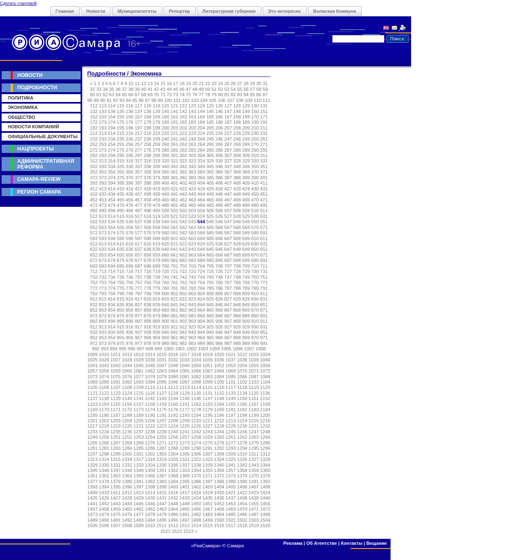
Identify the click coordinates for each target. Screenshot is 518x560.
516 (130, 216)
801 (174, 293)
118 (147, 105)
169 (246, 116)
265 (210, 144)
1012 (127, 354)
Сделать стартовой (18, 3)
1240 (173, 431)
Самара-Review (38, 179)
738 (147, 277)
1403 (208, 486)
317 (139, 160)
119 (156, 105)
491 (264, 205)
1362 (104, 475)
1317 (139, 459)
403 (192, 182)
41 (150, 89)
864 (201, 310)
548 (237, 221)
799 (156, 293)
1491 (116, 520)
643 (192, 249)
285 (210, 150)
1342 (242, 465)
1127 (162, 393)
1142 (150, 398)
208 (237, 127)
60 (92, 94)
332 (94, 166)
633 (103, 249)
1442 (104, 503)
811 (264, 293)
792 (94, 293)
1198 (242, 415)
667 (228, 254)
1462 (150, 509)
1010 (104, 354)
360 (165, 171)
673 (103, 260)
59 (265, 89)
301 (174, 155)
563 (192, 227)
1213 (231, 420)
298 (147, 155)
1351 (162, 470)
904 (201, 321)
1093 (139, 382)
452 (94, 199)
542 (183, 221)
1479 (162, 514)
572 (94, 232)
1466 (196, 509)
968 (237, 337)
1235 (116, 431)
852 (94, 310)
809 (246, 293)
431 (264, 188)
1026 (104, 359)
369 (246, 171)
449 (246, 194)
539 (156, 221)
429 (246, 188)
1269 (139, 442)
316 (130, 160)
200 (165, 127)
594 (112, 238)
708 (237, 266)
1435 (208, 497)
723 (192, 271)
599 (156, 238)
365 (210, 171)
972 (94, 343)
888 (237, 315)
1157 (139, 404)
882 (183, 315)
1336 (173, 465)
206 (219, 127)
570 (255, 227)
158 (147, 116)
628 (237, 243)
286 (219, 150)
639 (156, 249)
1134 (242, 393)
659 (156, 254)
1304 (173, 453)
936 (130, 332)
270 (255, 144)
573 (103, 232)
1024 (265, 354)
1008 (261, 348)
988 (237, 343)
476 (130, 205)
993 (105, 348)
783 (192, 288)
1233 (93, 431)
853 (103, 310)
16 (168, 83)
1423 (254, 492)
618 (147, 243)
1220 (127, 425)
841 (174, 304)
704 (201, 266)
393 (103, 182)
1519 (254, 525)
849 (246, 304)
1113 (185, 387)
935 (121, 332)
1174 (150, 409)
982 (183, 343)
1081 (185, 376)
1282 (104, 448)
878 (147, 315)
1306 (196, 453)
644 (201, 249)
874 (112, 315)
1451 (208, 503)
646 (219, 249)
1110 (150, 387)
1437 (231, 497)
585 (210, 232)
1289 (185, 448)
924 (201, 326)
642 (183, 249)
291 (264, 150)
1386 (196, 481)
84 (245, 94)
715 (121, 271)
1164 (219, 404)
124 (201, 105)
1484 (219, 514)
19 (188, 83)
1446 (150, 503)
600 (165, 238)
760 (165, 282)
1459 (116, 509)
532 (94, 221)
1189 (139, 415)
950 (255, 332)
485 (210, 205)
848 (237, 304)
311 (264, 155)
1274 (196, 442)
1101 (231, 382)
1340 (219, 465)
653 (103, 254)
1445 (139, 503)
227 (228, 133)
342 (183, 166)
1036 (219, 359)
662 (183, 254)
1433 (185, 497)
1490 (104, 520)
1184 (265, 409)
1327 (254, 459)
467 (228, 199)
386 (219, 177)
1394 (104, 486)
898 (147, 321)
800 (165, 293)
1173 (139, 409)
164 (201, 116)
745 (210, 277)
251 (264, 139)
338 (147, 166)
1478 (150, 514)
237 (139, 139)
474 (112, 205)
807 (228, 293)
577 (139, 232)
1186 (104, 415)
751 (264, 277)
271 (264, 144)
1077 (139, 376)
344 (201, 166)
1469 (231, 509)
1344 (265, 465)
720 (165, 271)
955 (121, 337)
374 (112, 177)
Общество (21, 117)
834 (112, 304)
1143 (162, 398)
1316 (127, 459)
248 (237, 139)
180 (165, 122)
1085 (231, 376)
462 (183, 199)
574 (112, 232)
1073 (93, 376)
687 (228, 260)
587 (228, 232)
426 (219, 188)
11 (137, 83)
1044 (127, 365)
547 (228, 221)
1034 (196, 359)
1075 (116, 376)
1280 (265, 442)
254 (112, 144)
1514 (196, 525)
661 (174, 254)
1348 (127, 470)
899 (156, 321)
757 (139, 282)
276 (130, 150)
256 (130, 144)
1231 (254, 425)
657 (139, 254)
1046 (150, 365)
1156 (127, 404)
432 (94, 194)
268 (237, 144)
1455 (254, 503)
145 (210, 111)
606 (219, 238)
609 (246, 238)
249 (246, 139)
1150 (242, 398)
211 (264, 127)
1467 (208, 509)
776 (130, 288)
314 (112, 160)
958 (147, 337)
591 (264, 232)
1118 (242, 387)
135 (121, 111)
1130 (196, 393)
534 (112, 221)
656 (130, 254)
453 (103, 199)
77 (201, 94)
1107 (116, 387)
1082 (196, 376)
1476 (127, 514)
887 (228, 315)
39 (137, 89)
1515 (208, 525)
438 (147, 194)
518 (147, 216)
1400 (173, 486)
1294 (242, 448)
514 (112, 216)
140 (165, 111)
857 (139, 310)
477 (139, 205)
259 (156, 144)
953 (103, 337)
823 (192, 298)
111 (267, 100)
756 (130, 282)
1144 (173, 398)
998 (149, 348)
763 (192, 282)
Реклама (293, 543)
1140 (127, 398)
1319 (162, 459)
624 (201, 243)
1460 (127, 509)
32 (92, 89)
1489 (93, 520)
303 (192, 155)
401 (174, 182)
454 (112, 199)
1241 (185, 431)
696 (130, 266)
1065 (185, 370)
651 (264, 249)
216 (130, 133)
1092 (127, 382)
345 (210, 166)
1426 (104, 497)
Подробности (37, 87)
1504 (265, 520)
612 (94, 243)
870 (255, 310)
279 (156, 150)
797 (139, 293)
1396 (127, 486)
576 (130, 232)
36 (118, 89)
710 (255, 266)
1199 (254, 415)
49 (201, 89)
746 (219, 277)
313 (103, 160)
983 (192, 343)
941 (174, 332)
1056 (265, 365)
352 (94, 171)
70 (156, 94)
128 (237, 105)
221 (174, 133)
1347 (116, 470)
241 (174, 139)
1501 (231, 520)
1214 (242, 420)
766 (219, 282)
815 (121, 298)
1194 (196, 415)
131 (264, 105)
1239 (162, 431)
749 (246, 277)
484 (201, 205)
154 (112, 116)
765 (210, 282)
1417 (185, 492)
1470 (242, 509)
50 (207, 89)
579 (156, 232)
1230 (242, 425)
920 (165, 326)
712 (94, 271)
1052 (219, 365)
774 (112, 288)
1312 (265, 453)
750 (255, 277)
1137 (93, 398)
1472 (265, 509)
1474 (104, 514)
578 (147, 232)
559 (156, 227)
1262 (242, 437)
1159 (162, 404)
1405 (231, 486)
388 (237, 177)
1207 (162, 420)
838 (147, 304)
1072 (265, 370)
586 (219, 232)
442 (183, 194)
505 (210, 210)
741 (174, 277)
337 (139, 166)
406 (219, 182)
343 (192, 166)
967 (228, 337)
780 (165, 288)
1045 (139, 365)
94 (128, 100)
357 (139, 171)
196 (130, 127)
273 (103, 150)
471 (264, 199)
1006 (238, 348)
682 (183, 260)
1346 (104, 470)
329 (246, 160)
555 (121, 227)
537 (139, 221)
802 (183, 293)
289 (246, 150)
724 (201, 271)
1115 (208, 387)
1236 (127, 431)
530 (255, 216)
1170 (104, 409)
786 (219, 288)
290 (255, 150)
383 (192, 177)
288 (237, 150)
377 (139, 177)
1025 (93, 359)
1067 (208, 370)
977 (139, 343)
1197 (231, 415)
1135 (254, 393)
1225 (185, 425)
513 (103, 216)
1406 (242, 486)
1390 (242, 481)
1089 (93, 382)
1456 (265, 503)
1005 (226, 348)
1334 (150, 465)
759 (156, 282)
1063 (162, 370)
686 (219, 260)
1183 (254, 409)
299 (156, 155)
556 (130, 227)
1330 (104, 465)
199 (156, 127)
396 (130, 182)
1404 (219, 486)
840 (165, 304)
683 (192, 260)
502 (183, 210)
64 (118, 94)
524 (201, 216)
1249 (93, 437)
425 (210, 188)
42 (156, 89)
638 (147, 249)
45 (175, 89)
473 (103, 205)
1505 (93, 525)
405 (210, 182)
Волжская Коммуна (334, 11)
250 (255, 139)
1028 (127, 359)
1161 (185, 404)
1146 (196, 398)
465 (210, 199)
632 (94, 249)
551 (264, 221)
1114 (196, 387)
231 (264, 133)
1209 (185, 420)
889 (246, 315)
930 (255, 326)
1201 (93, 420)
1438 (242, 497)
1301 (139, 453)
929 (246, 326)
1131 (208, 393)
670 (255, 254)
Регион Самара (39, 192)
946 (219, 332)
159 (156, 116)
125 (210, 105)
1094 (150, 382)
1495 (162, 520)
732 (94, 277)
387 (228, 177)
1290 (196, 448)
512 (94, 216)
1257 (185, 437)
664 (201, 254)
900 (165, 321)
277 (139, 150)
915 (121, 326)
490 (255, 205)
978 (147, 343)
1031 (162, 359)
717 (139, 271)
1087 (254, 376)
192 (94, 127)
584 (201, 232)
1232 (265, 425)
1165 (231, 404)
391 (264, 177)
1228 (219, 425)
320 (165, 160)
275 (121, 150)
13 (150, 83)
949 (246, 332)
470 (255, 199)
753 (103, 282)
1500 (219, 520)
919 (156, 326)
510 (255, 210)
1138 (104, 398)
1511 (162, 525)
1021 (231, 354)
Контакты (352, 543)
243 (192, 139)
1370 (196, 475)
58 (258, 89)
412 (94, 188)
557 (139, 227)
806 (219, 293)
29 (252, 83)
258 (147, 144)
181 (174, 122)
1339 (208, 465)
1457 (93, 509)
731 (264, 271)
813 (103, 298)
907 (228, 321)
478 (147, 205)
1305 (185, 453)
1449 (185, 503)
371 (264, 171)
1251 (116, 437)
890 (255, 315)
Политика (20, 97)
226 (219, 133)
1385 (185, 481)
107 (231, 100)
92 (115, 100)
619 (156, 243)
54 (233, 89)
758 (147, 282)
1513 (185, 525)
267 (228, 144)
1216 (265, 420)
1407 (254, 486)
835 (121, 304)
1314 (104, 459)
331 (264, 160)
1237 (139, 431)
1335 (162, 465)
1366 (150, 475)
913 (103, 326)
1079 (162, 376)
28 (245, 83)
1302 (150, 453)
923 (192, 326)
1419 (208, 492)
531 (264, 216)
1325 (231, 459)
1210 (196, 420)
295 (121, 155)
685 (210, 260)
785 (210, 288)
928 (237, 326)
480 (165, 205)
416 (130, 188)
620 (165, 243)
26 (233, 83)
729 (246, 271)
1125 (139, 393)
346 (219, 166)
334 (112, 166)
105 (213, 100)
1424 (265, 492)
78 (207, 94)
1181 (231, 409)
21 (201, 83)
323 (192, 160)
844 (201, 304)
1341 (231, 465)
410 (255, 182)
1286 (150, 448)
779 (156, 288)
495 (121, 210)
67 (137, 94)
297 (139, 155)
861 (174, 310)
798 (147, 293)
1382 (150, 481)
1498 (196, 520)
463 (192, 199)
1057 (93, 370)
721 (174, 271)
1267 (116, 442)
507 (228, 210)
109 (248, 100)
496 (130, 210)
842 (183, 304)
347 (228, 166)
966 (219, 337)
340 (165, 166)
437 (139, 194)
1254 (150, 437)
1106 (104, 387)
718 (147, 271)
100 (168, 100)
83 (239, 94)
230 (255, 133)
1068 (219, 370)
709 (246, 266)
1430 (150, 497)
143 (192, 111)
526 (219, 216)
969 (246, 337)
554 (112, 227)
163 (192, 116)
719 (156, 271)
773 (103, 288)
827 (228, 298)
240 (165, 139)
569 (246, 227)
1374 (242, 475)
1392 (265, 481)
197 (139, 127)
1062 (150, 370)
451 (264, 194)
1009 (93, 354)
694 (112, 266)
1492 (127, 520)
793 (103, 293)
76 (194, 94)
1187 (116, 415)
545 (210, 221)
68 (143, 94)
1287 (162, 448)
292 (94, 155)
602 (183, 238)
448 (237, 194)
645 (210, 249)
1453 (231, 503)
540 (165, 221)
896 (130, 321)
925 (210, 326)
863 (192, 310)
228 (237, 133)
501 (174, 210)
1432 (173, 497)
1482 (196, 514)
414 (112, 188)
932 (94, 332)
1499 (208, 520)
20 (194, 83)
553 (103, 227)
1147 (208, 398)
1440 (265, 497)
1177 (185, 409)
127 (228, 105)
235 (121, 139)
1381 (139, 481)
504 (201, 210)
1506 (104, 525)
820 (165, 298)
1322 (196, 459)
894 (112, 321)
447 (228, 194)
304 (201, 155)
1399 (162, 486)
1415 (162, 492)
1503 (254, 520)
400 (165, 182)
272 (94, 150)
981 (174, 343)
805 (210, 293)
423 (192, 188)
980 (165, 343)
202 (183, 127)
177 (139, 122)
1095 (162, 382)
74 (182, 94)
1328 (265, 459)
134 (112, 111)
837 (139, 304)
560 (165, 227)
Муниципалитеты (137, 11)
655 (121, 254)
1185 (93, 415)
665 (210, 254)
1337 (185, 465)
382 (183, 177)
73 (175, 94)
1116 (219, 387)
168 (237, 116)
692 (94, 266)
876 (130, 315)
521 (174, 216)
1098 (196, 382)
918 (147, 326)
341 (174, 166)
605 (210, 238)
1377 (93, 481)
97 (147, 100)
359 (156, 171)
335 (121, 166)
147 (228, 111)
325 (210, 160)
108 (239, 100)
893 (103, 321)
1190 (150, 415)
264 (201, 144)
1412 (127, 492)
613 (103, 243)
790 (255, 288)
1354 (196, 470)
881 (174, 315)
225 (210, 133)
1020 (219, 354)
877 (139, 315)
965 (210, 337)
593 (103, 238)
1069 (231, 370)
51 (213, 89)
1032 (173, 359)
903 (192, 321)
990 (255, 343)
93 (121, 100)
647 (228, 249)
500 (165, 210)
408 (237, 182)
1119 (254, 387)
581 (174, 232)
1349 (139, 470)
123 (192, 105)
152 (94, 116)
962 (183, 337)
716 (130, 271)
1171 (116, 409)
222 (183, 133)
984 (201, 343)
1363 (116, 475)
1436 (219, 497)
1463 (162, 509)
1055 (254, 365)
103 (195, 100)
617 (139, 243)
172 (94, 122)
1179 (208, 409)
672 (94, 260)
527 (228, 216)
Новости (95, 11)
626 (219, 243)
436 (130, 194)
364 (201, 171)
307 (228, 155)
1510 (150, 525)
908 (237, 321)
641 (174, 249)
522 (183, 216)
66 (130, 94)
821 (174, 298)
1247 (254, 431)
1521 (165, 531)
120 (165, 105)
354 (112, 171)
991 (264, 343)
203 (192, 127)
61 (98, 94)
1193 (185, 415)
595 (121, 238)
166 (219, 116)
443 (192, 194)
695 (121, 266)
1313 (93, 459)
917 (139, 326)
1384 (173, 481)
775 (121, 288)
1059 (116, 370)
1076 (127, 376)
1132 (219, 393)
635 (121, 249)
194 (112, 127)
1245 (231, 431)
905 (210, 321)
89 (96, 100)
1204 (127, 420)
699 (156, 266)
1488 (265, 514)
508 (237, 210)
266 (219, 144)
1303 (162, 453)
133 (103, 111)
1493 (139, 520)
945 (210, 332)
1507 (116, 525)
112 (94, 105)
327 (228, 160)
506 (219, 210)
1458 (104, 509)
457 (139, 199)
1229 (231, 425)
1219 (116, 425)
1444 (127, 503)
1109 (139, 387)
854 (112, 310)
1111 (162, 387)
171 (264, 116)
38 (130, 89)
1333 (139, 465)
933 (103, 332)
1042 (104, 365)
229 (246, 133)
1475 (116, 514)
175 (121, 122)
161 (174, 116)
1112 (173, 387)
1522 (177, 531)
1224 (173, 425)
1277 (231, 442)
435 (121, 194)
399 (156, 182)
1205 (139, 420)
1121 (93, 393)
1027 (116, 359)
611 (264, 238)
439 (156, 194)
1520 (265, 525)
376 (130, 177)
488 (237, 205)
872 (94, 315)
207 (228, 127)
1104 (265, 382)
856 (130, 310)
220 (165, 133)
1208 (173, 420)
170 (255, 116)
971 (264, 337)
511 (264, 210)
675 (121, 260)
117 (139, 105)
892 (94, 321)
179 (156, 122)
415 (121, 188)
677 (139, 260)
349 (246, 166)
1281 (93, 448)
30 (258, 83)
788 (237, 288)
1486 (242, 514)
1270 (150, 442)
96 (141, 100)
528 (237, 216)
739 (156, 277)
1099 (208, 382)
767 (228, 282)
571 (264, 227)
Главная (65, 11)
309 (246, 155)
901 (174, 321)
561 (174, 227)
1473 (93, 514)
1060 (127, 370)
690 (255, 260)
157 (139, 116)
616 (130, 243)
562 (183, 227)
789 (246, 288)
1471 (254, 509)
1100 (219, 382)
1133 (231, 393)
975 (121, 343)
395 (121, 182)
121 (174, 105)
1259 (208, 437)
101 (177, 100)
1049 (185, 365)
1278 (242, 442)
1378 (104, 481)
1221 (139, 425)
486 (219, 205)
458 (147, 199)
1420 (219, 492)
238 (147, 139)
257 (139, 144)
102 (186, 100)
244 (201, 139)
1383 (162, 481)
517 (139, 216)
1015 (162, 354)
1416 (173, 492)
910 (255, 321)
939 (156, 332)
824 (201, 298)
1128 (173, 393)
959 (156, 337)
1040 (265, 359)
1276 (219, 442)
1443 (116, 503)
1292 (219, 448)
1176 (173, 409)
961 (174, 337)
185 (210, 122)
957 (139, 337)
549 (246, 221)
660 (165, 254)
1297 (93, 453)
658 (147, 254)
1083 (208, 376)
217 (139, 133)
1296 (265, 448)
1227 (208, 425)
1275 (208, 442)
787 (228, 288)
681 (174, 260)
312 (94, 160)
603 (192, 238)
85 (252, 94)
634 (112, 249)
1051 (208, 365)
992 (95, 348)
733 (103, 277)
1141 (139, 398)
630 (255, 243)
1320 (173, 459)
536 (130, 221)
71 (162, 94)
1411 (116, 492)
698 (147, 266)
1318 (150, 459)
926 (219, 326)
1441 (93, 503)
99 (160, 100)
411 (264, 182)
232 (94, 139)
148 (237, 111)
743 (192, 277)
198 (147, 127)
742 (183, 277)
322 (183, 160)
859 (156, 310)
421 (174, 188)
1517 (231, 525)
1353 (185, 470)
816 (130, 298)
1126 (150, 393)
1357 (231, 470)
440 (165, 194)
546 (219, 221)
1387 (208, 481)
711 (264, 266)
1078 (150, 376)
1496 (173, 520)
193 (103, 127)
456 (130, 199)
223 (192, 133)
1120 (265, 387)
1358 (242, 470)
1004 (215, 348)
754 (112, 282)
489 (246, 205)
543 (192, 221)
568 (237, 227)
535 (121, 221)
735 (121, 277)
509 (246, 210)
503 (192, 210)
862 (183, 310)
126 (219, 105)
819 (156, 298)
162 (183, 116)
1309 (231, 453)
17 (175, 83)
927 (228, 326)
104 (204, 100)
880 (165, 315)
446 (219, 194)
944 (201, 332)
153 (103, 116)
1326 (242, 459)
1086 (242, 376)
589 (246, 232)
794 (112, 293)
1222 (150, 425)
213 (103, 133)
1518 (242, 525)
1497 (185, 520)
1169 (93, 409)
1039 (254, 359)
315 (121, 160)
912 (94, 326)
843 (192, 304)
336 (130, 166)
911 (264, 321)
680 (165, 260)
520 (165, 216)
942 (183, 332)
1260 (219, 437)
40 (143, 89)
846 (219, 304)
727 (228, 271)
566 (219, 227)
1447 (162, 503)
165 (210, 116)
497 (139, 210)
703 (192, 266)
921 (174, 326)
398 (147, 182)
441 (174, 194)
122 (183, 105)
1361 (93, 475)
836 (130, 304)
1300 (127, 453)
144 (201, 111)
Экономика (23, 107)
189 (246, 122)
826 (219, 298)
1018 (196, 354)
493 (103, 210)
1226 (196, 425)
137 (139, 111)
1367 (162, 475)
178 (147, 122)
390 (255, 177)
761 (174, 282)
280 (165, 150)
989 (246, 343)
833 (103, 304)
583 (192, 232)
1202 (104, 420)
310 (255, 155)
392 (94, 182)
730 (255, 271)
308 (237, 155)
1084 (219, 376)
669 (246, 254)
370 (255, 171)
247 (228, 139)
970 (255, 337)
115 (121, 105)
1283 (116, 448)
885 (210, 315)
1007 (249, 348)
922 (183, 326)
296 (130, 155)
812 (94, 298)
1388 (219, 481)
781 (174, 288)
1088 (265, 376)
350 (255, 166)
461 (174, 199)
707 (228, 266)
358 (147, 171)
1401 (185, 486)
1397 (139, 486)
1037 (231, 359)
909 (246, 321)
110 (257, 100)
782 (183, 288)
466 (219, 199)
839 (156, 304)
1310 (242, 453)
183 (192, 122)
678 (147, 260)
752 (94, 282)
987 (228, 343)
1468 (219, 509)
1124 (127, 393)
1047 (162, 365)
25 (226, 83)
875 (121, 315)
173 (103, 122)
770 (255, 282)
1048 (173, 365)
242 (183, 139)
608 (237, 238)
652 (94, 254)
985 (210, 343)
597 (139, 238)
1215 (254, 420)
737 (139, 277)
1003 (203, 348)
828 (237, 298)
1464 (173, 509)
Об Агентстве (321, 543)
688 (237, 260)
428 (237, 188)
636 (130, 249)
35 (111, 89)
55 (239, 89)
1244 (219, 431)
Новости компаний (33, 126)
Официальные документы (43, 136)
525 (210, 216)
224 (201, 133)
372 (94, 177)
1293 (231, 448)
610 (255, 238)
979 (156, 343)
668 (237, 254)
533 (103, 221)
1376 (265, 475)
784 (201, 288)
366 (219, 171)
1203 (116, 420)
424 (201, 188)
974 (112, 343)
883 (192, 315)
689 (246, 260)
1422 (242, 492)
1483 (208, 514)
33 (98, 89)
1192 (173, 415)
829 (246, 298)
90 (102, 100)
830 (255, 298)
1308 (219, 453)
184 (201, 122)
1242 (196, 431)
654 (112, 254)
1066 (196, 370)
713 (103, 271)
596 (130, 238)
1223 (162, 425)
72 (168, 94)
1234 (104, 431)
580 (165, 232)
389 (246, 177)
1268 (127, 442)
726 (219, 271)
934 (112, 332)
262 (183, 144)
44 (168, 89)
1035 (208, 359)
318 (147, 160)
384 (201, 177)
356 (130, 171)
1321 (185, 459)
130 (255, 105)
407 (228, 182)
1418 (196, 492)
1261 (231, 437)
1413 (139, 492)
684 (201, 260)
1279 (254, 442)
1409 (93, 492)
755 (121, 282)
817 (139, 298)
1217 (93, 425)
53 (226, 89)
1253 (139, 437)
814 (112, 298)
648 (237, 249)
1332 (127, 465)
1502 (242, 520)
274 (112, 150)
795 (121, 293)
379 (156, 177)
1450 (196, 503)
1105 (93, 387)
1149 (231, 398)
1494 (150, 520)
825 (210, 298)
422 (183, 188)
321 (174, 160)
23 (213, 83)
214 (112, 133)
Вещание (376, 543)
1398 (150, 486)
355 (121, 171)
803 (192, 293)
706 (219, 266)
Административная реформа (45, 163)
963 (192, 337)
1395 (116, 486)
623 (192, 243)
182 (183, 122)
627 (228, 243)
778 (147, 288)
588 (237, 232)
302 (183, 155)
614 (112, 243)
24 (220, 83)
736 (130, 277)
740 (165, 277)
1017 (185, 354)
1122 (104, 393)
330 (255, 160)
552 (94, 227)
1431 (162, 497)
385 (210, 177)
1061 (139, 370)
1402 (196, 486)
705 (210, 266)
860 (165, 310)
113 (103, 105)
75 (188, 94)
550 (255, 221)
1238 (150, 431)
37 (124, 89)
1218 (104, 425)
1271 (162, 442)
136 (130, 111)
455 (121, 199)
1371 (208, 475)
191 (264, 122)
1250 (104, 437)
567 (228, 227)
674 (112, 260)
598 (147, 238)
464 (201, 199)
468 (237, 199)
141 (174, 111)
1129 (185, 393)
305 (210, 155)
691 (264, 260)
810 (255, 293)
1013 (139, 354)
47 (188, 89)
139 (156, 111)
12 (143, 83)
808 (237, 293)
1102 (242, 382)
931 (264, 326)
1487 (254, 514)
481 (174, 205)
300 (165, 155)
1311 (254, 453)
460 (165, 199)
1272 (173, 442)
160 (165, 116)
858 (147, 310)
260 (165, 144)
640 (165, 249)
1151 (254, 398)
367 (228, 171)
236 (130, 139)
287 (228, 150)
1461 (139, 509)
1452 (219, 503)
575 (121, 232)
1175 (162, 409)
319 (156, 160)
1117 (231, 387)
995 (123, 348)
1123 (116, 393)
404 (201, 182)
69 (150, 94)
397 (139, 182)
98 (153, 100)
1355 (208, 470)
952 (94, 337)
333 (103, 166)
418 (147, 188)
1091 (116, 382)
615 (121, 243)
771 (264, 282)
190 (255, 122)
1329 (93, 465)
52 (220, 89)
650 (255, 249)
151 (264, 111)
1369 (185, 475)
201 (174, 127)
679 (156, 260)
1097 (185, 382)
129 (246, 105)
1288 (173, 448)
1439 (254, 497)
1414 (150, 492)
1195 (208, 415)
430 (255, 188)
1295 (254, 448)
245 (210, 139)
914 (112, 326)
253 (103, 144)
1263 (254, 437)
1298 (104, 453)
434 (112, 194)
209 (246, 127)
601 (174, 238)
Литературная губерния (229, 11)
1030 (150, 359)
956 (130, 337)
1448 (173, 503)
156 (130, 116)
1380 (127, 481)
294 (112, 155)
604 (201, 238)
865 (210, 310)
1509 (139, 525)
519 (156, 216)
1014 (150, 354)
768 (237, 282)
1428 (127, 497)
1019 (208, 354)
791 (264, 288)
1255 (162, 437)
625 (210, 243)
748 (237, 277)
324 (201, 160)
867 (228, 310)
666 (219, 254)
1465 (185, 509)
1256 (173, 437)
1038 (242, 359)
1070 (242, 370)
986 (219, 343)
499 (156, 210)
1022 (242, 354)
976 (130, 343)
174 (112, 122)
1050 (196, 365)
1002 (192, 348)
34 (105, 89)
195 (121, 127)
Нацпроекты (35, 149)
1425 (93, 497)
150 (255, 111)
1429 (139, 497)
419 (156, 188)
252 (94, 144)
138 (147, 111)
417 (139, 188)
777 (139, 288)
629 (246, 243)
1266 (104, 442)
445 (210, 194)
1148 (219, 398)
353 (103, 171)
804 (201, 293)
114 (112, 105)
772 (94, 288)
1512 (173, 525)
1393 (93, 486)
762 (183, 282)
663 (192, 254)
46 (182, 89)
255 (121, 144)
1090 (104, 382)
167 (228, 116)
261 (174, 144)
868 (237, 310)
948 (237, 332)
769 (246, 282)
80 (220, 94)
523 (192, 216)
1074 (104, 376)
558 (147, 227)
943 (192, 332)
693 (103, 266)
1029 (139, 359)
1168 (265, 404)
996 (132, 348)
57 (252, 89)
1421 (231, 492)
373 (103, 177)
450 (255, 194)
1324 (219, 459)
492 (94, 210)
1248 (265, 431)
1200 (265, 415)
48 (194, 89)
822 (183, 298)
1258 (196, 437)
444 (201, 194)
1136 (265, 393)
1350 (150, 470)
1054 (242, 365)
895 (121, 321)
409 (246, 182)
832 (94, 304)
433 (103, 194)
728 (237, 271)
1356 (219, 470)
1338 (196, 465)
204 (201, 127)
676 (130, 260)
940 (165, 332)
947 (228, 332)
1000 (169, 348)
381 (174, 177)
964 (201, 337)
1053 (231, 365)
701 (174, 266)
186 (219, 122)
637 (139, 249)
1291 (208, 448)
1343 (254, 465)
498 (147, 210)
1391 (254, 481)
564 (201, 227)
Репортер (179, 11)
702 (183, 266)
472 (94, 205)
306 (219, 155)
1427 (116, 497)
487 (228, 205)
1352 (173, 470)
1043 (116, 365)
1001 (180, 348)
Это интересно (284, 11)
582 (183, 232)
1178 (196, 409)
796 (130, 293)
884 (201, 315)
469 (246, 199)
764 (201, 282)
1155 (116, 404)
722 (183, 271)
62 (105, 94)
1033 (185, 359)
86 (258, 94)
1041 (93, 365)
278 (147, 150)
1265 (93, 442)
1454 (242, 503)
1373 (231, 475)
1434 (196, 497)
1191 (162, 415)
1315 (116, 459)
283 (192, 150)
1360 (265, 470)
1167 (254, 404)
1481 (185, 514)
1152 (265, 398)
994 (114, 348)
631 (264, 243)
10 (130, 83)
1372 (219, 475)
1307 (208, 453)
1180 (219, 409)
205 (210, 127)
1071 (254, 370)
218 (147, 133)
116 (130, 105)
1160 (173, 404)
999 (158, 348)
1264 (265, 437)
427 (228, 188)
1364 (127, 475)
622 (183, 243)
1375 (254, 475)
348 (237, 166)
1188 (127, 415)
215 (121, 133)
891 (264, 315)
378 (147, 177)
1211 (208, 420)
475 (121, 205)
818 (147, 298)
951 (264, 332)
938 (147, 332)
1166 (242, 404)
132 (94, 111)
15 (162, 83)
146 (219, 111)
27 (239, 83)
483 (192, 205)
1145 (185, 398)
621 (174, 243)
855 (121, 310)
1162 (196, 404)
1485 (231, 514)
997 (140, 348)
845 (210, 304)
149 (246, 111)
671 (264, 254)
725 (210, 271)
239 (156, 139)
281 (174, 150)
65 (124, 94)
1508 (127, 525)
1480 (173, 514)
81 (226, 94)
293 (103, 155)
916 (130, 326)
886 (219, 315)
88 (89, 100)
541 (174, 221)
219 (156, 133)
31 (265, 83)
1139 (116, 398)
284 (201, 150)
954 (112, 337)
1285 (139, 448)
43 (162, 89)
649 (246, 249)
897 (139, 321)
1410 (104, 492)
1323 (208, 459)
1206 (150, 420)
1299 (116, 453)
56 (245, 89)
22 (207, 83)
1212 (219, 420)
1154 (104, 404)
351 (264, 166)
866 (219, 310)
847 (228, 304)
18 (182, 83)
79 (213, 94)
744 (201, 277)
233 (103, 139)
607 (228, 238)
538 (147, 221)
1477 (139, 514)
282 (183, 150)
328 (237, 160)
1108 (127, 387)
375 (121, 177)
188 (237, 122)
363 (192, 171)
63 (111, 94)
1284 (127, 448)
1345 (93, 470)
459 (156, 199)
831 (264, 298)
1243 (208, 431)
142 (183, 111)
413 (103, 188)
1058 (104, 370)
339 (156, 166)
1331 (116, 465)
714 (112, 271)
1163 (208, 404)
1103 (254, 382)
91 (108, 100)
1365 (139, 475)
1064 (173, 370)
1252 (127, 437)
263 (192, 144)
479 (156, 205)
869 (246, 310)
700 (165, 266)
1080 (173, 376)
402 (183, 182)
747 (228, 277)
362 (183, 171)
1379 (116, 481)
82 (233, 94)
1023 (254, 354)
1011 (116, 354)
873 (103, 315)
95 (134, 100)
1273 (185, 442)
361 (174, 171)
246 (219, 139)
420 (165, 188)
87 (265, 94)
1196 (219, 415)
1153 (93, 404)
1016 (173, 354)
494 (112, 210)
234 (112, 139)
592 (94, 238)
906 (219, 321)
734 (112, 277)
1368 (173, 475)
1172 (127, 409)
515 (121, 216)
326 (219, 160)
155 (121, 116)
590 (255, 232)
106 (222, 100)
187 (228, 122)
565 (210, 227)
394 (112, 182)
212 (94, 133)
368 (237, 171)
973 (103, 343)
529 (246, 216)
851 (264, 304)
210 (255, 127)
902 (183, 321)
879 (156, 315)
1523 (188, 531)
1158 (150, 404)
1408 (265, 486)
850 (255, 304)
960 (165, 337)
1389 (231, 481)
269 (246, 144)
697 (139, 266)
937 (139, 332)
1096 (173, 382)
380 (165, 177)
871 (264, 310)
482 (183, 205)
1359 (254, 470)
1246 (242, 431)
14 (156, 83)
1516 (219, 525)
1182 (242, 409)
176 (130, 122)
